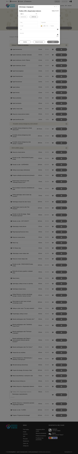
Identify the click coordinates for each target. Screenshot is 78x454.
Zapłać (53, 42)
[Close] (58, 6)
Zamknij (25, 42)
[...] (38, 29)
